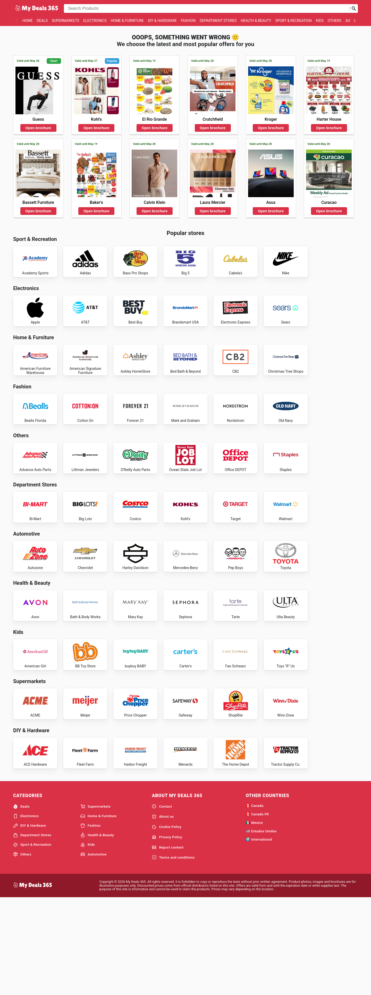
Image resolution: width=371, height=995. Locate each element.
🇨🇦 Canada (255, 902)
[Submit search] (354, 8)
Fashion (188, 21)
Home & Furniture (127, 21)
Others (334, 21)
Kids (320, 21)
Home (27, 21)
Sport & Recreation (293, 21)
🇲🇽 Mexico (254, 919)
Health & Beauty (256, 21)
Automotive (93, 950)
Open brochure (38, 128)
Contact (162, 903)
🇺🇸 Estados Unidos (261, 928)
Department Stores (218, 21)
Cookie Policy (166, 923)
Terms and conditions (173, 954)
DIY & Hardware (162, 21)
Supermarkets (65, 21)
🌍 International (259, 936)
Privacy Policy (167, 933)
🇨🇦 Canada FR (257, 911)
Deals (42, 21)
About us (163, 913)
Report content (167, 944)
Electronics (94, 21)
